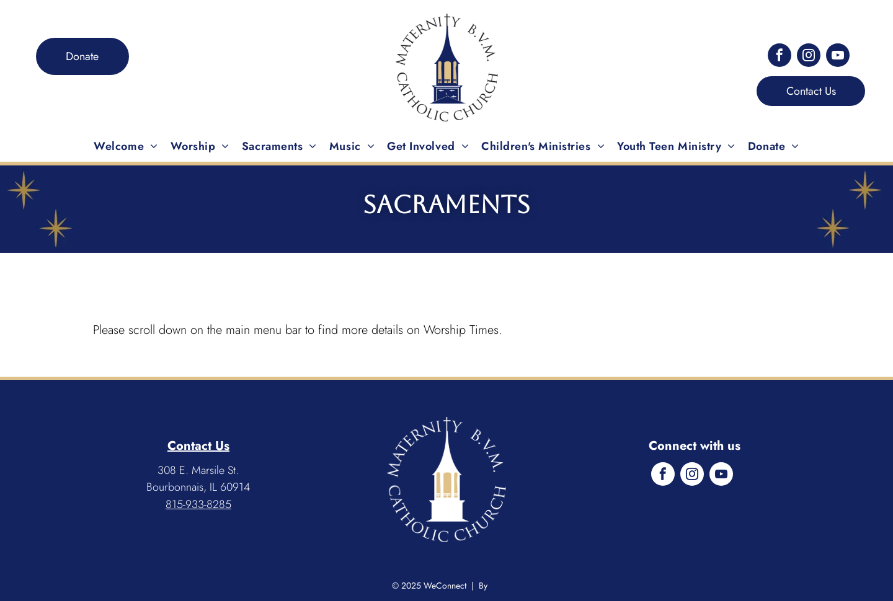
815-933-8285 (198, 504)
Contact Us (198, 446)
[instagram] (808, 56)
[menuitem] (125, 146)
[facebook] (779, 56)
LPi (495, 585)
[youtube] (838, 56)
